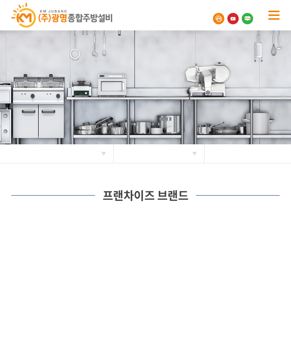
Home (11, 153)
